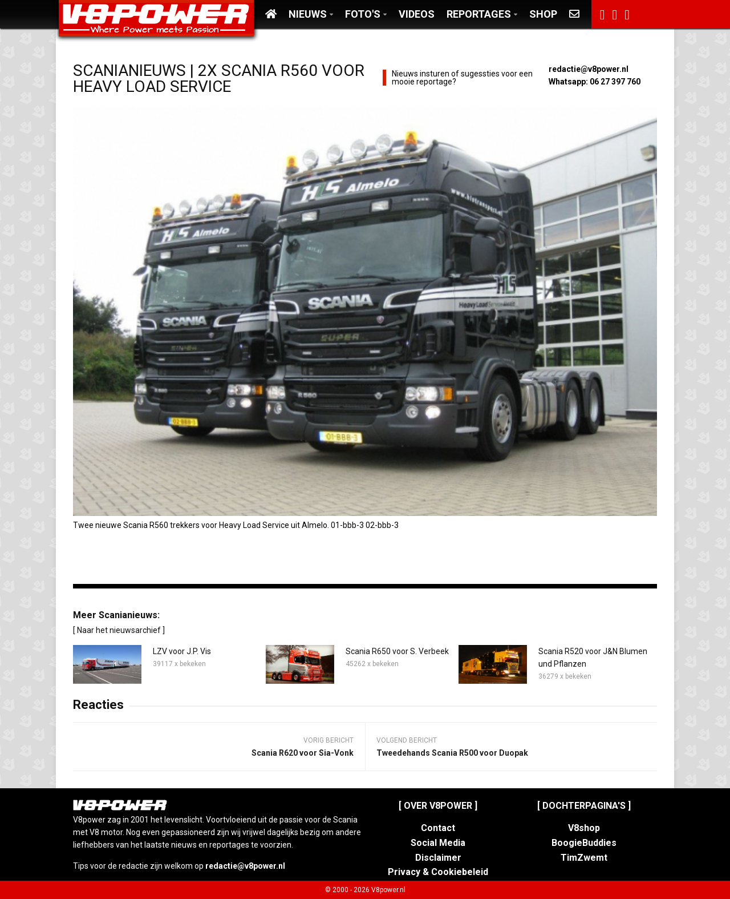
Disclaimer (438, 857)
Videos (417, 14)
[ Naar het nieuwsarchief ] (119, 630)
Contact (438, 828)
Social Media (438, 842)
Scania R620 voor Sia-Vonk (303, 752)
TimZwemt (584, 857)
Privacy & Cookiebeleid (438, 871)
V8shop (584, 828)
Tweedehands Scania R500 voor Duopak (452, 752)
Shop (543, 14)
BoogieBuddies (584, 842)
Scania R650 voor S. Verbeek (397, 651)
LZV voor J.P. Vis (182, 651)
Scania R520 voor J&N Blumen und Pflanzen (592, 657)
